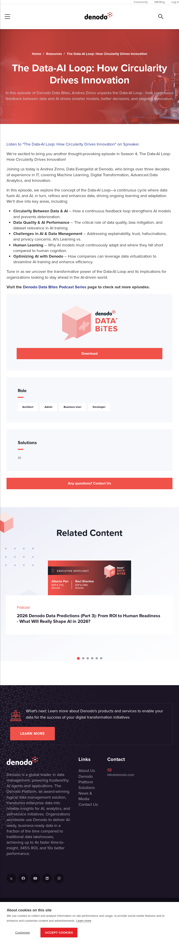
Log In (175, 2)
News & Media (85, 796)
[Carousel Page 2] (83, 658)
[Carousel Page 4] (92, 658)
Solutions (86, 788)
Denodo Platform (85, 779)
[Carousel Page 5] (97, 658)
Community (141, 2)
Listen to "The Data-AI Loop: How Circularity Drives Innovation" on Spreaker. (73, 144)
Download (89, 353)
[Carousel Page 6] (101, 658)
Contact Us (88, 804)
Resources (54, 53)
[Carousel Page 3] (88, 658)
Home (36, 53)
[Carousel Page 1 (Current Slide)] (78, 658)
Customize (22, 932)
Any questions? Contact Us (89, 483)
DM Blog (159, 2)
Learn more (32, 733)
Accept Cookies (59, 932)
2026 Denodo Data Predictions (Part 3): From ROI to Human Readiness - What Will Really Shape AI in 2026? (88, 618)
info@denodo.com (120, 772)
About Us (86, 771)
